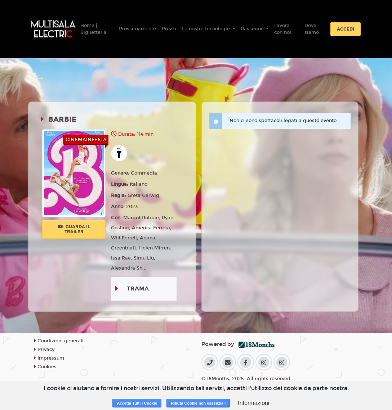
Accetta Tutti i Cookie (137, 403)
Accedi (345, 29)
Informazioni (253, 403)
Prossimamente (137, 29)
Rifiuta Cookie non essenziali (198, 403)
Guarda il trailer (74, 229)
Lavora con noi (282, 29)
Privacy (44, 349)
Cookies (45, 367)
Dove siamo (311, 29)
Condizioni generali (59, 341)
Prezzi (169, 29)
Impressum (49, 358)
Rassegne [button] (253, 29)
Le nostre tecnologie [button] (206, 29)
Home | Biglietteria (93, 29)
